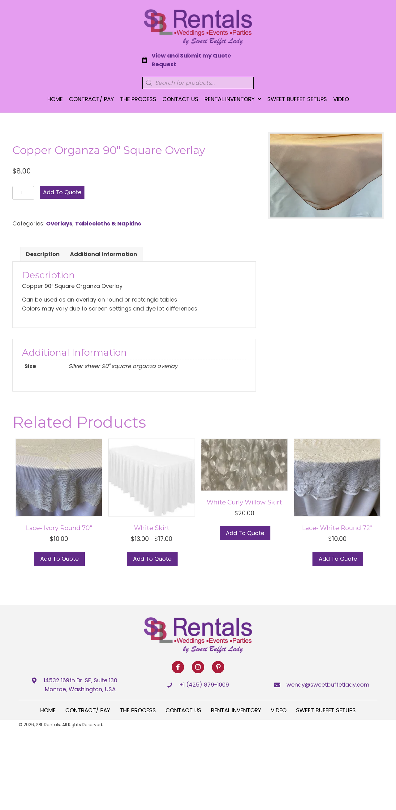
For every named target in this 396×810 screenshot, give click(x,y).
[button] (178, 667)
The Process (138, 710)
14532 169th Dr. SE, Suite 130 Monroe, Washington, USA (80, 684)
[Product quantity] (23, 193)
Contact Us (183, 710)
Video (278, 710)
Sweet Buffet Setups (326, 710)
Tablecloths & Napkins (108, 223)
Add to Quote (62, 192)
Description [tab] (43, 254)
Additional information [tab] (103, 254)
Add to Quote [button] (59, 559)
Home (48, 710)
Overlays (59, 223)
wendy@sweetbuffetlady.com (327, 684)
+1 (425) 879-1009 (204, 684)
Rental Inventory (236, 710)
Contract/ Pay (87, 710)
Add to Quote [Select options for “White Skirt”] (152, 559)
